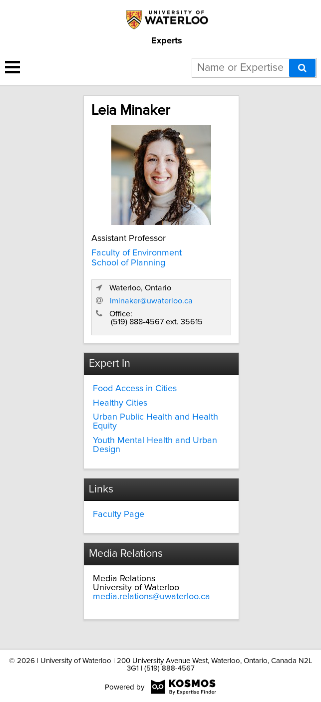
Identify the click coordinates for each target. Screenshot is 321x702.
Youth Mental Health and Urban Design (155, 445)
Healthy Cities (120, 403)
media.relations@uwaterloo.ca (151, 596)
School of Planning (128, 262)
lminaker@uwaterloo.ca (151, 301)
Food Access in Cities (135, 388)
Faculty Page (118, 514)
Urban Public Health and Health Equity (155, 422)
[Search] (302, 68)
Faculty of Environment (136, 252)
